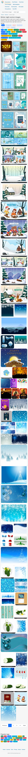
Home (2, 14)
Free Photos (14, 2)
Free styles (21, 6)
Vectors (6, 14)
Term (12, 749)
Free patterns (8, 9)
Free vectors (7, 2)
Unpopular (13, 27)
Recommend (19, 25)
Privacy (15, 749)
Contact (23, 749)
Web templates (16, 4)
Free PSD (14, 9)
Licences (8, 749)
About (19, 749)
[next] (24, 725)
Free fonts (21, 2)
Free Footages (8, 4)
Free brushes (14, 6)
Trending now (8, 25)
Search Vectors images (7, 12)
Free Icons (7, 6)
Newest (14, 25)
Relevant (3, 27)
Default (3, 25)
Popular (8, 27)
